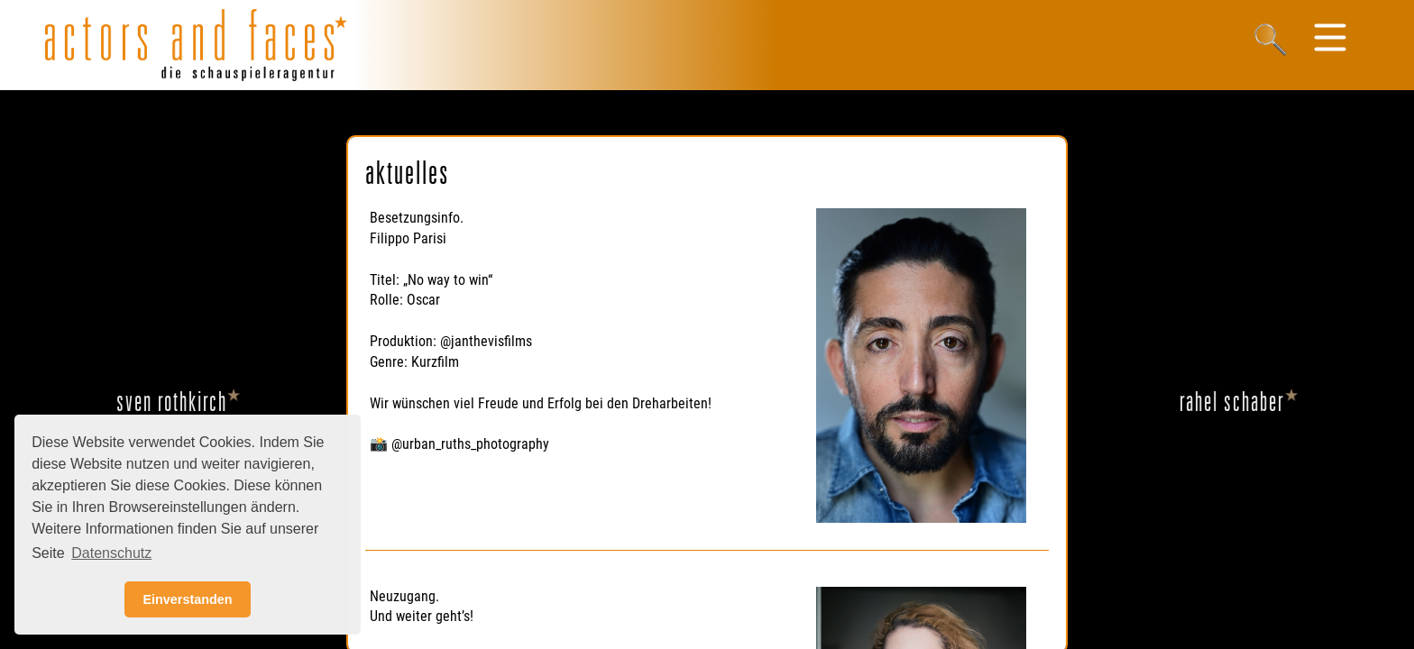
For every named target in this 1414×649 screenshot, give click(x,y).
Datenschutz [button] (111, 553)
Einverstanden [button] (187, 599)
